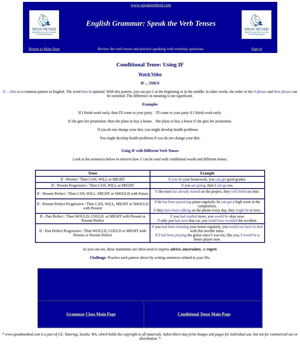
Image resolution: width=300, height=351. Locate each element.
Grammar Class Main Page (91, 314)
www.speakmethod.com (151, 5)
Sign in (256, 49)
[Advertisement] (150, 284)
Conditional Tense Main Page (204, 314)
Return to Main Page (44, 49)
